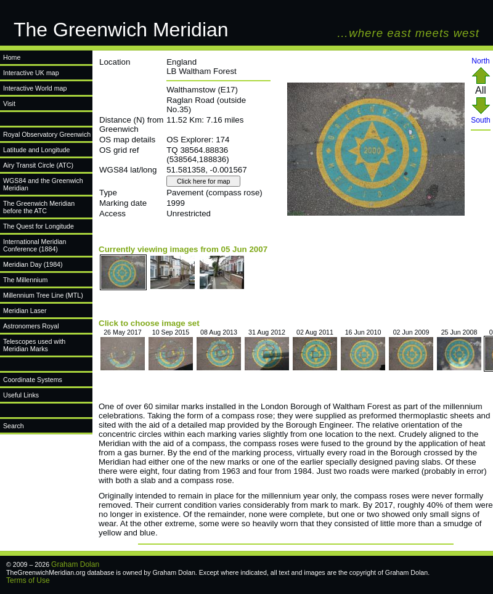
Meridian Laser (24, 310)
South (480, 116)
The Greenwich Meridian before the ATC (39, 207)
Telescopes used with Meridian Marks (34, 345)
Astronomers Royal (31, 326)
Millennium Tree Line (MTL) (43, 295)
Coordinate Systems (32, 379)
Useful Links (21, 395)
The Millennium (25, 279)
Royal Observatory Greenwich (47, 134)
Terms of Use (28, 580)
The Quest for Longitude (38, 226)
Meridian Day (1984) (33, 264)
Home (11, 57)
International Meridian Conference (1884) (34, 245)
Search (13, 425)
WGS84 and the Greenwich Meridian (43, 184)
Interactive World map (35, 88)
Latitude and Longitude (36, 149)
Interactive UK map (31, 72)
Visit (9, 103)
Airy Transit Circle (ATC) (38, 165)
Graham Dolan (75, 564)
